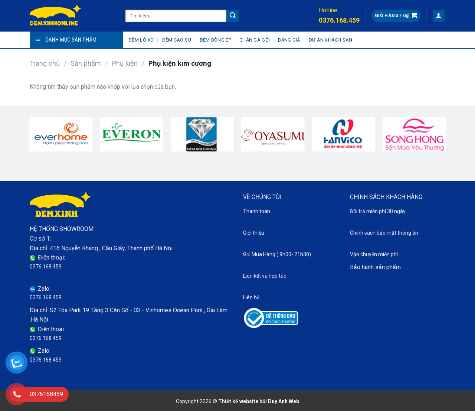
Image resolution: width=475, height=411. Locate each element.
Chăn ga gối (254, 40)
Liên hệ (251, 297)
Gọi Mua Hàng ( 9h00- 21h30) (277, 254)
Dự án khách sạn (330, 40)
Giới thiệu (253, 233)
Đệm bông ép (215, 40)
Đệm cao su (176, 40)
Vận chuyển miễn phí (374, 254)
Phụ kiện (125, 63)
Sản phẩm (86, 63)
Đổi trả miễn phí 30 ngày (378, 211)
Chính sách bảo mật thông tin (384, 233)
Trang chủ (45, 63)
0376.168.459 (46, 267)
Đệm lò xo (141, 40)
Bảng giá (289, 40)
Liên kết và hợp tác (264, 276)
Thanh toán (256, 211)
